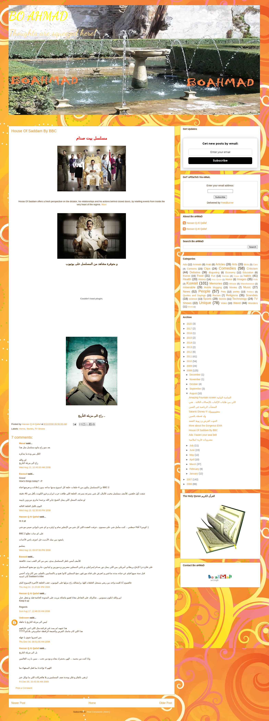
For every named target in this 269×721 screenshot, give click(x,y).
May (192, 455)
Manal (22, 443)
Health (187, 279)
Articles (220, 264)
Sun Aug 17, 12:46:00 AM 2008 (34, 611)
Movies (233, 287)
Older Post (165, 702)
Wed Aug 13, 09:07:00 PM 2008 (35, 550)
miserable (189, 287)
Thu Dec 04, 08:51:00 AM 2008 (34, 641)
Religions (232, 295)
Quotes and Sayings (194, 295)
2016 (190, 333)
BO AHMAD (38, 16)
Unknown (24, 617)
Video (224, 303)
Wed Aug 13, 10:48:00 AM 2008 (34, 467)
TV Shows (40, 428)
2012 (190, 351)
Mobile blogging (213, 287)
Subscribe (220, 160)
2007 (190, 479)
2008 (190, 370)
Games (225, 276)
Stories (30, 428)
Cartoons (192, 268)
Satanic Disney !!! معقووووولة (204, 411)
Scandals (252, 295)
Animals (197, 264)
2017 (190, 328)
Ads (185, 264)
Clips (207, 268)
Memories (215, 283)
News (186, 291)
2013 (190, 347)
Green (236, 276)
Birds (246, 264)
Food (200, 275)
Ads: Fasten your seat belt (203, 434)
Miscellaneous (247, 284)
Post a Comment (24, 688)
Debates (195, 272)
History (202, 279)
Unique (205, 303)
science (193, 298)
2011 (190, 356)
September (195, 388)
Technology (239, 298)
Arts (234, 264)
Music (247, 287)
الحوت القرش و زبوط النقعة (203, 421)
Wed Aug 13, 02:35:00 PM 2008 (35, 510)
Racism (217, 295)
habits (247, 275)
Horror (22, 428)
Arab (208, 264)
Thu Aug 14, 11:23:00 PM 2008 (34, 587)
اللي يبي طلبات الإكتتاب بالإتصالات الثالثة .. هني (212, 402)
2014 (190, 342)
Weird (237, 303)
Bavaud (23, 474)
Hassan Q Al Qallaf (29, 516)
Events (186, 276)
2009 (190, 366)
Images (241, 279)
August (193, 393)
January (194, 473)
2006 (190, 484)
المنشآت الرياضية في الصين (203, 407)
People (204, 291)
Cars (255, 264)
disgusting (214, 272)
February (194, 469)
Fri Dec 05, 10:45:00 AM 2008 (34, 681)
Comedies (227, 268)
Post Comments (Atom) (98, 712)
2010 (190, 361)
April (192, 459)
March (193, 464)
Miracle (232, 284)
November (195, 379)
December (195, 374)
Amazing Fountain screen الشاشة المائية (210, 397)
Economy (230, 272)
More (104, 204)
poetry (236, 291)
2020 (190, 323)
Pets (223, 291)
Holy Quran (217, 279)
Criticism (252, 268)
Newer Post (18, 702)
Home (92, 702)
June (192, 450)
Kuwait (192, 283)
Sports (207, 298)
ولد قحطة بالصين (197, 416)
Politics (250, 292)
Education (248, 272)
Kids (256, 279)
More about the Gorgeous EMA (205, 425)
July (191, 445)
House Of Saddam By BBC (203, 430)
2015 (190, 337)
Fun (213, 276)
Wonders (253, 303)
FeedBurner (227, 202)
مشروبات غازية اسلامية (201, 439)
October (194, 384)
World (190, 307)
